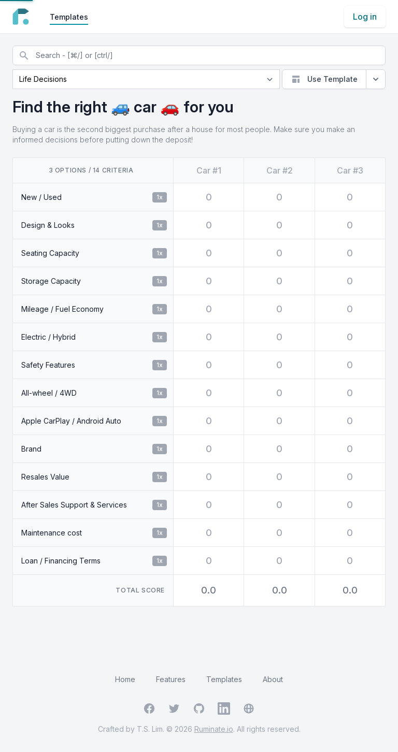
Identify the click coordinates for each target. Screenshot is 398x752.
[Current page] (146, 79)
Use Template (324, 79)
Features (171, 679)
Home (125, 679)
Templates (69, 16)
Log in (365, 16)
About (273, 679)
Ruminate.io (213, 729)
